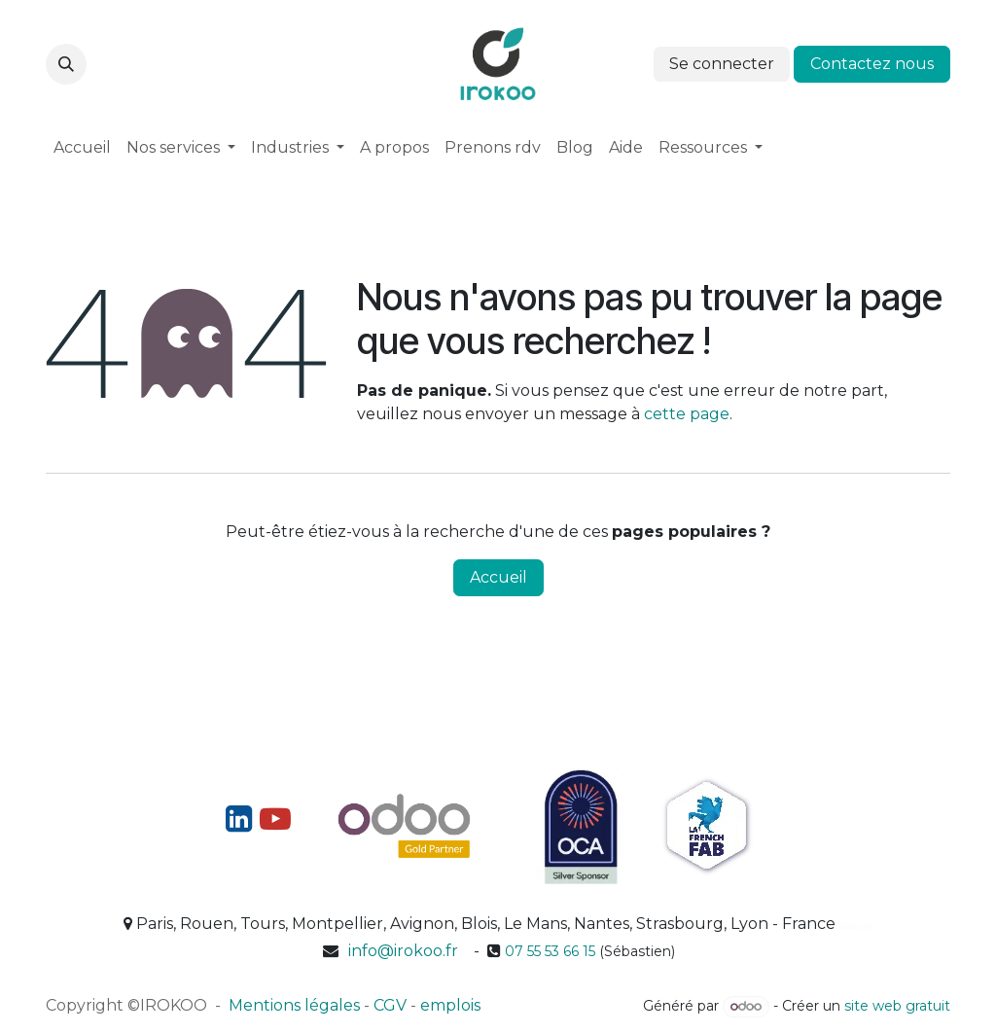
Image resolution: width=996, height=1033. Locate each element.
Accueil (498, 577)
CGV (390, 1005)
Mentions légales (294, 1005)
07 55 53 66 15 (550, 951)
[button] (66, 64)
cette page (686, 414)
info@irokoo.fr (403, 951)
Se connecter (721, 63)
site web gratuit (897, 1006)
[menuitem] (82, 147)
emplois (450, 1005)
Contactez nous (872, 63)
